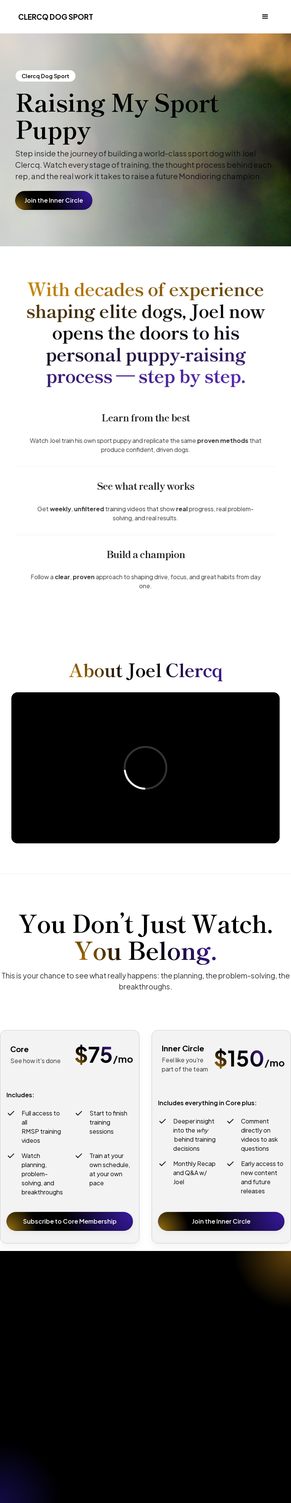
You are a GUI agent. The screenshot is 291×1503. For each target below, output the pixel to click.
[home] (54, 16)
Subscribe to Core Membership (70, 1221)
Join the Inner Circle (54, 200)
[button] (265, 16)
